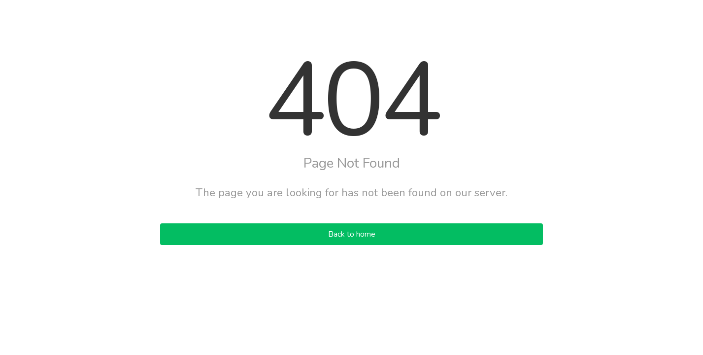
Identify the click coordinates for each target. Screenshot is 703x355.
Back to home (351, 234)
